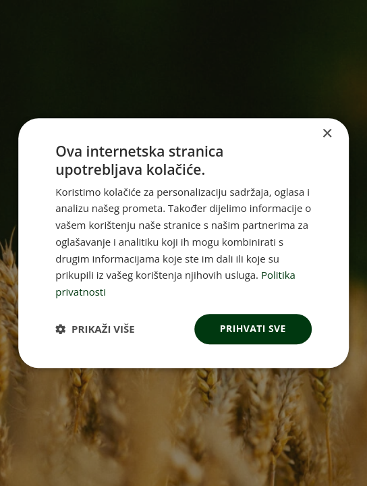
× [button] (327, 134)
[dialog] (183, 243)
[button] (94, 329)
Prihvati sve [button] (253, 328)
